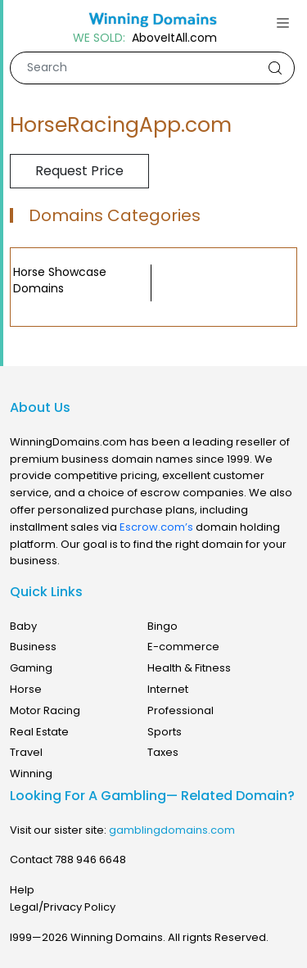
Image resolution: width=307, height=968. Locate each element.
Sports (164, 732)
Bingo (162, 626)
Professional (180, 710)
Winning (31, 773)
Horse (26, 689)
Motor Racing (45, 710)
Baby (23, 626)
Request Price (79, 170)
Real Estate (39, 732)
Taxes (162, 752)
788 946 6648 (90, 859)
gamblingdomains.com (172, 830)
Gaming (31, 668)
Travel (26, 752)
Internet (167, 689)
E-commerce (183, 646)
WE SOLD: (99, 38)
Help (22, 890)
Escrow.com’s (156, 527)
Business (33, 646)
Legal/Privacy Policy (62, 907)
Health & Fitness (189, 668)
